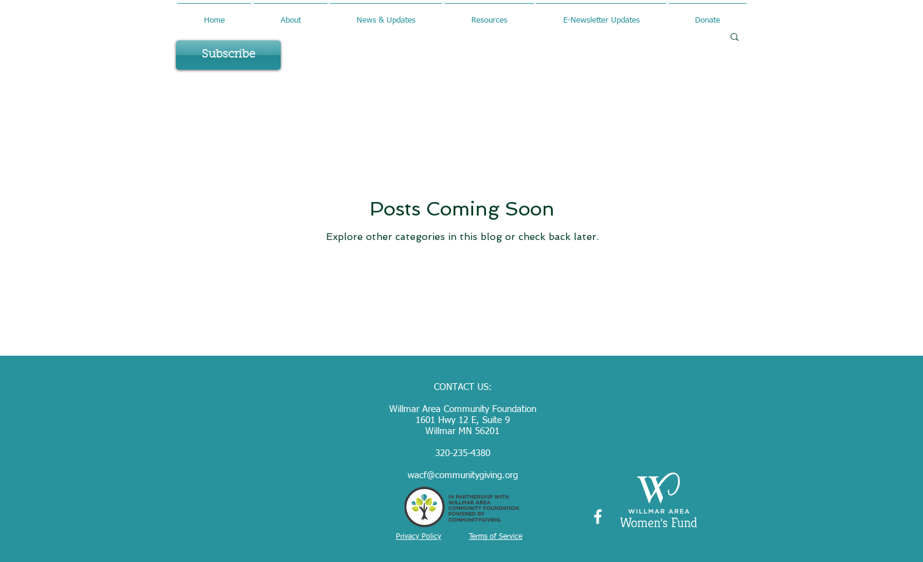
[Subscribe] (228, 55)
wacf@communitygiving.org (463, 475)
